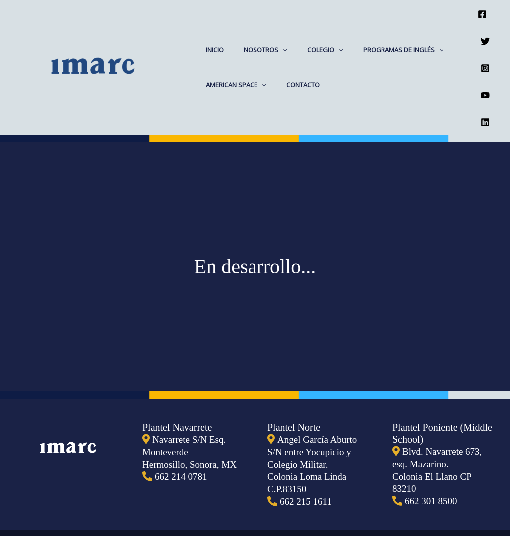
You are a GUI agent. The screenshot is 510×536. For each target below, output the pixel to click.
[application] (272, 24)
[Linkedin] (485, 75)
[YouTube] (485, 58)
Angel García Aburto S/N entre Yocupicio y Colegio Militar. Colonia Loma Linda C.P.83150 (314, 411)
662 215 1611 (307, 447)
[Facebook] (482, 8)
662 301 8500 (432, 447)
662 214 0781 (182, 423)
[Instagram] (485, 42)
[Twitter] (485, 25)
